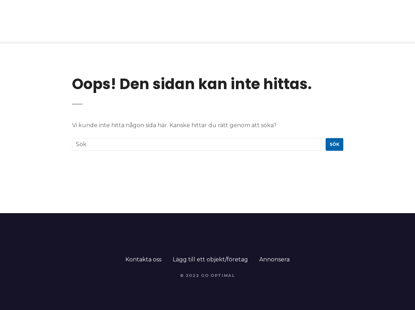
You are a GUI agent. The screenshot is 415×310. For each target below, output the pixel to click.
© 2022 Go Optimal (207, 275)
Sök (334, 144)
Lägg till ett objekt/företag (210, 259)
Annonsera (274, 259)
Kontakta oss (143, 259)
